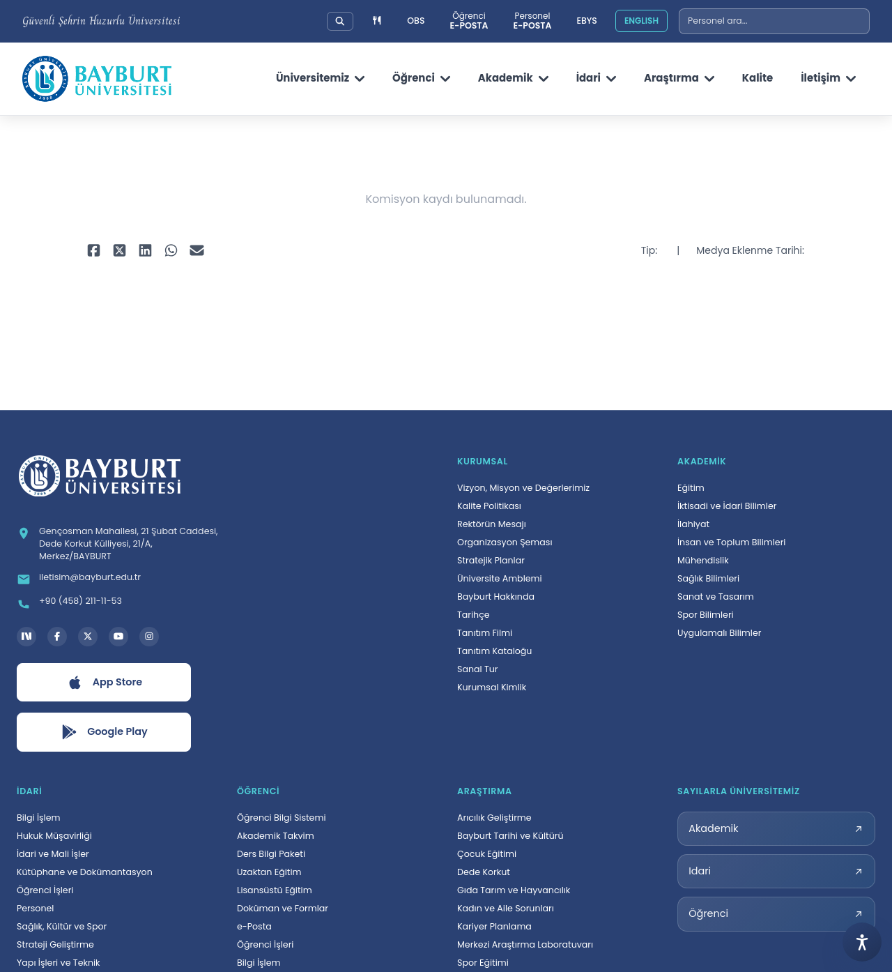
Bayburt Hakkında (496, 596)
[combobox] (774, 21)
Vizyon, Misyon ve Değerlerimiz (523, 488)
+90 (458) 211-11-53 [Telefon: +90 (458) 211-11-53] (80, 601)
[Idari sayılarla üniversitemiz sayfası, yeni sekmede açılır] (776, 871)
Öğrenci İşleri (45, 890)
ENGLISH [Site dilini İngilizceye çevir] (641, 20)
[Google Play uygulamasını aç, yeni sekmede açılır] (104, 732)
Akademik (513, 77)
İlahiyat (693, 524)
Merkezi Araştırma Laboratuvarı (525, 944)
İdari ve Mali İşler (53, 854)
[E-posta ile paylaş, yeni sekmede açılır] (197, 251)
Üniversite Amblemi (499, 578)
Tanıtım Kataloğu (494, 651)
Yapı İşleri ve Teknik (58, 963)
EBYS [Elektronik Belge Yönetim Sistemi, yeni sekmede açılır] (586, 20)
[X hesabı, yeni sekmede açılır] (88, 636)
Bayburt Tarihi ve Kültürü (510, 836)
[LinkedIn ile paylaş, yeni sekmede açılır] (145, 251)
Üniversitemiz (320, 77)
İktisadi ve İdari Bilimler (726, 506)
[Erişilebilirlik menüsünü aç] (862, 942)
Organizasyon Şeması (505, 542)
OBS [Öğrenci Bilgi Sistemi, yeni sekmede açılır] (415, 20)
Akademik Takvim (275, 836)
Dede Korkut (483, 872)
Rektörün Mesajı (491, 524)
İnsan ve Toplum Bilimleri (731, 542)
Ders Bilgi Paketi (271, 854)
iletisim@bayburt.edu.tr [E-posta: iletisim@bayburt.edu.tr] (90, 577)
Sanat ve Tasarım (715, 596)
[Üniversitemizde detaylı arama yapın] (340, 21)
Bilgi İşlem (38, 817)
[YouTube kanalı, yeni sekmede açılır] (118, 636)
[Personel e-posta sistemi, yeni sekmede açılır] (532, 21)
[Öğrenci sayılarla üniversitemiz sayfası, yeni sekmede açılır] (776, 914)
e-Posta (254, 926)
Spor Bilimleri (705, 615)
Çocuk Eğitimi (486, 854)
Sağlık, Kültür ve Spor (62, 926)
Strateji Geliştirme (55, 944)
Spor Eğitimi (483, 963)
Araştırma (679, 77)
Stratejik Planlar (491, 560)
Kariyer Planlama (494, 926)
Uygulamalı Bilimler (719, 633)
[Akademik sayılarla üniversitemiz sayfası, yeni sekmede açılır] (776, 829)
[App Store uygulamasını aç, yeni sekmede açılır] (104, 682)
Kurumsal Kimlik (491, 687)
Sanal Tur (477, 669)
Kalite (757, 77)
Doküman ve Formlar (282, 908)
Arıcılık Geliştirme (494, 817)
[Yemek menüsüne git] (377, 21)
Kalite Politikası (489, 506)
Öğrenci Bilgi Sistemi (281, 817)
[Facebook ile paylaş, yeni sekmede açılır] (93, 251)
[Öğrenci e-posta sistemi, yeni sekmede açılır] (469, 21)
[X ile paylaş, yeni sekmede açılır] (119, 251)
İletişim (828, 77)
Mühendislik (703, 560)
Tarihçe (473, 615)
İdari (596, 77)
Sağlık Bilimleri (708, 578)
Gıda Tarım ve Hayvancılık (513, 890)
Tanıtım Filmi (484, 633)
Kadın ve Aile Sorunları (505, 908)
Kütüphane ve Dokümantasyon (85, 872)
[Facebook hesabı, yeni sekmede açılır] (57, 636)
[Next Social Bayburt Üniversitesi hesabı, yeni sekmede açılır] (26, 636)
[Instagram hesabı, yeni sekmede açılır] (149, 636)
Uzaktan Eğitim (269, 872)
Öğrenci (421, 77)
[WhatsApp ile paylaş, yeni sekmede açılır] (171, 251)
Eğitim (691, 488)
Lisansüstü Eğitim (274, 890)
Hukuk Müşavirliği (54, 836)
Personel (35, 908)
